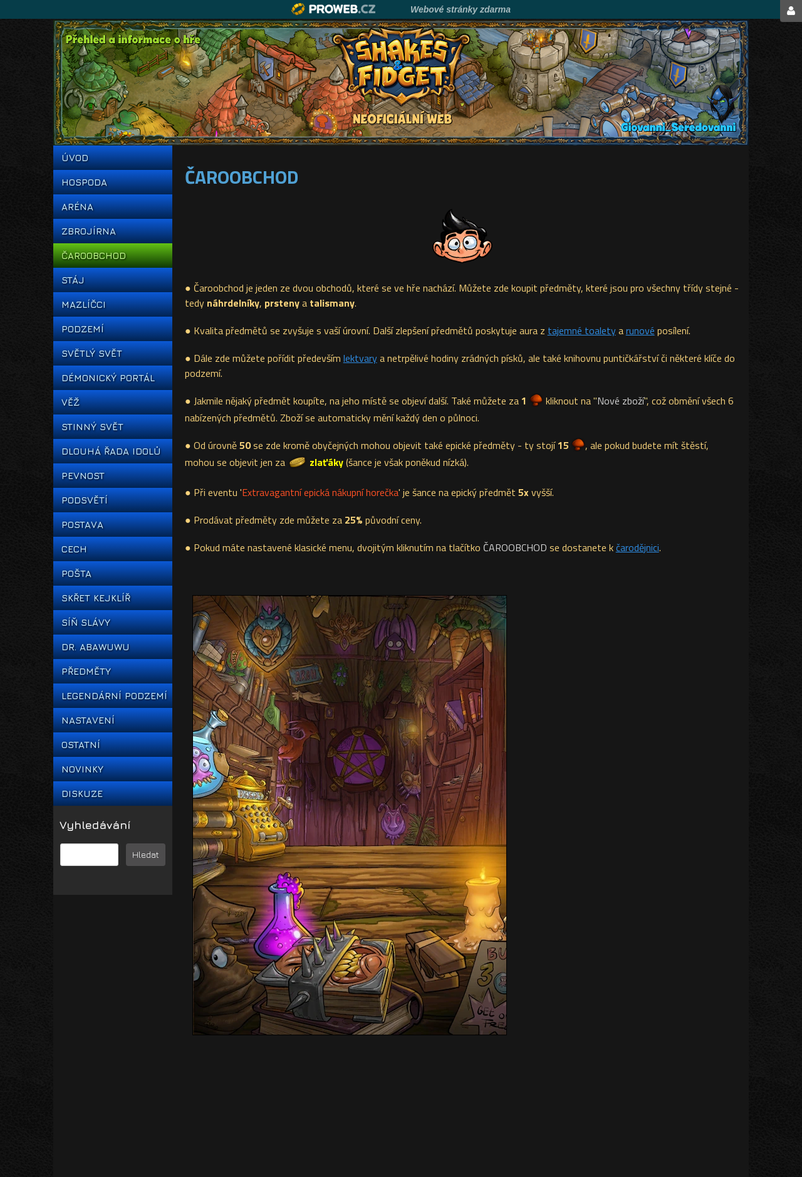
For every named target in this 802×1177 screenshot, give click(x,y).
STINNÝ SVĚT (92, 426)
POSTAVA (82, 524)
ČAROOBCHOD (93, 255)
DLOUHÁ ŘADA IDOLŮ (110, 451)
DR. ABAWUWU (95, 646)
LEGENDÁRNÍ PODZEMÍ (112, 695)
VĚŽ (70, 402)
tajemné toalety (582, 330)
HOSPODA (84, 182)
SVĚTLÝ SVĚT (91, 353)
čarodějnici (637, 547)
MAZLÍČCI (83, 304)
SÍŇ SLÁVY (85, 622)
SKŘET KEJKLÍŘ (95, 598)
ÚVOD (74, 157)
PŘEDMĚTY (86, 671)
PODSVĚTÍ (84, 500)
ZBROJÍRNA (88, 231)
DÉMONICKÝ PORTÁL (108, 377)
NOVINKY (82, 769)
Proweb (333, 9)
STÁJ (73, 280)
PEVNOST (83, 475)
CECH (74, 549)
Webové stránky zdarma (460, 9)
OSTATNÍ (80, 744)
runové (640, 330)
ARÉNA (77, 206)
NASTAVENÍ (88, 720)
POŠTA (76, 573)
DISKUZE (82, 793)
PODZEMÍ (82, 329)
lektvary (360, 358)
